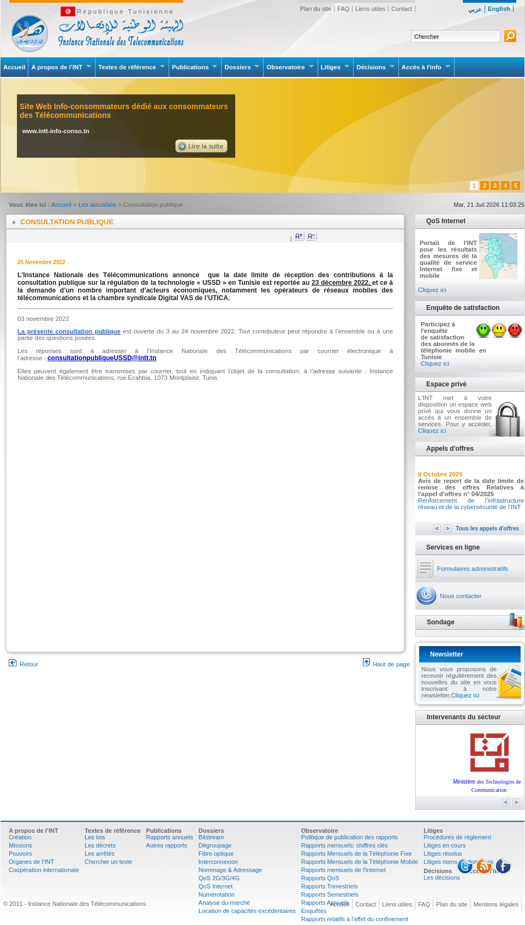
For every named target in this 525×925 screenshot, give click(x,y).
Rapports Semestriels (330, 894)
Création (20, 837)
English (499, 8)
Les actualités (98, 204)
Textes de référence (131, 67)
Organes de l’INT (31, 861)
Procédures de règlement (457, 837)
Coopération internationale (44, 870)
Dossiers (242, 67)
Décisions (375, 67)
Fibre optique (216, 853)
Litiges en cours (444, 845)
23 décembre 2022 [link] (340, 283)
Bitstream (211, 837)
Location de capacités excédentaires (247, 911)
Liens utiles (370, 8)
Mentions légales (495, 904)
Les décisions (441, 877)
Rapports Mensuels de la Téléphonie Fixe (356, 853)
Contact (401, 8)
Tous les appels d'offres (487, 529)
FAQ (343, 8)
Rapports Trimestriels (329, 886)
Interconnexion (218, 861)
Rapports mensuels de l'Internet (343, 870)
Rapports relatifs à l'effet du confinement (354, 919)
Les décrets (100, 845)
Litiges (335, 67)
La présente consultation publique (69, 331)
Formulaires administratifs (472, 568)
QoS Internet (215, 886)
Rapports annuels (169, 837)
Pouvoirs (20, 853)
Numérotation (217, 894)
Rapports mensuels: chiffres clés (344, 845)
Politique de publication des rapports (349, 837)
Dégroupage (215, 845)
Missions (20, 845)
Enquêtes (313, 911)
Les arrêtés (100, 853)
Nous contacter (460, 596)
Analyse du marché (224, 902)
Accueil (14, 67)
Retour (23, 664)
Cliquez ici (432, 290)
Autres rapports (166, 845)
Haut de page (386, 664)
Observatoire (290, 67)
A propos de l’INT (61, 67)
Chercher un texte (108, 861)
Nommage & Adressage (230, 870)
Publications (195, 67)
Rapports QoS (320, 878)
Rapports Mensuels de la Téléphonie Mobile (359, 861)
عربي (475, 9)
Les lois (95, 837)
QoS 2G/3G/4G (219, 878)
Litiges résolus (442, 853)
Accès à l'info (426, 67)
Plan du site (315, 8)
